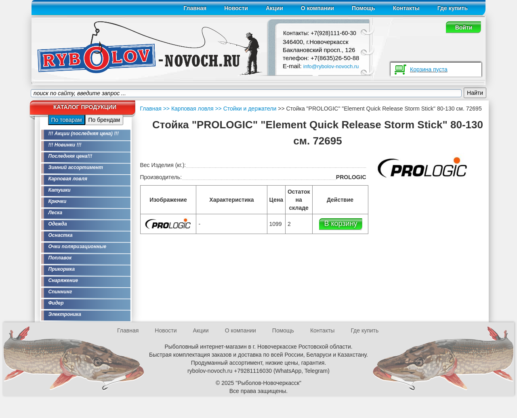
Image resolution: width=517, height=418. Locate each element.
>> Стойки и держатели (245, 108)
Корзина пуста (429, 69)
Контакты (406, 8)
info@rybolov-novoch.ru (331, 66)
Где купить (452, 8)
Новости (236, 8)
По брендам (104, 120)
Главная (194, 8)
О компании (317, 8)
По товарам (66, 120)
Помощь (363, 8)
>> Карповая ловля (188, 108)
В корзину (340, 223)
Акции (274, 8)
